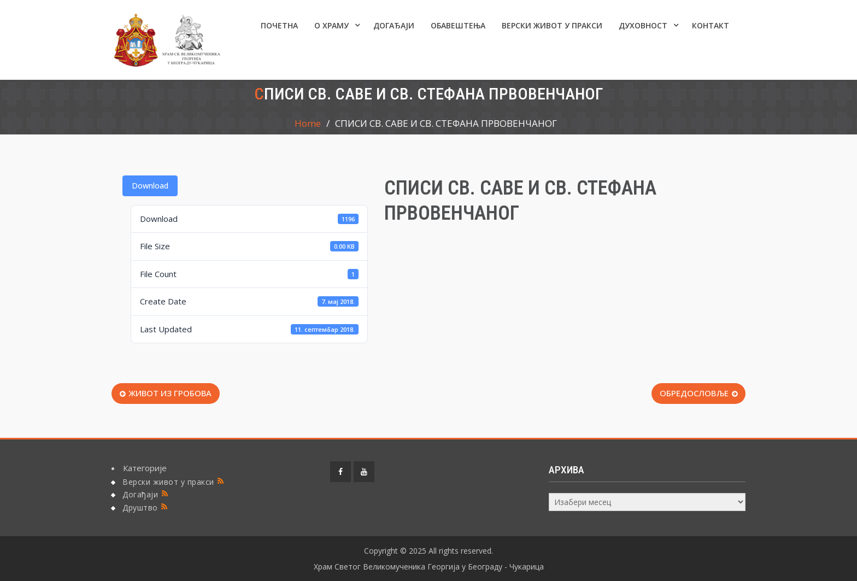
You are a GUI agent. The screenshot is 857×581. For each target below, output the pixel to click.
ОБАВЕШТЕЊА (458, 25)
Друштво (140, 507)
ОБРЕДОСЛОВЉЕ (694, 393)
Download (150, 185)
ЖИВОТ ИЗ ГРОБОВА (170, 393)
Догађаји (393, 25)
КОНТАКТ (710, 25)
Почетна (279, 25)
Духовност (643, 25)
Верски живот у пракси (552, 25)
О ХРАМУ (331, 25)
